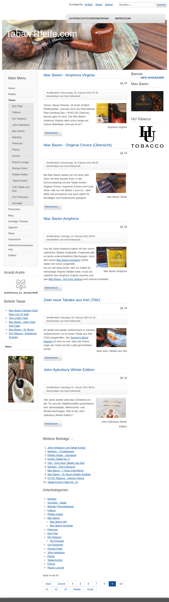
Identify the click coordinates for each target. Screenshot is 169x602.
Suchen (161, 4)
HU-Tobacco (19, 118)
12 (56, 589)
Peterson (17, 143)
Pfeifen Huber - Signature (61, 455)
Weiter (77, 589)
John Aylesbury (21, 124)
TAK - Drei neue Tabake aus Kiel (65, 462)
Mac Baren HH (58, 521)
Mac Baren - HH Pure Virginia (65, 279)
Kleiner (109, 4)
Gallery (12, 255)
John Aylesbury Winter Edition (69, 370)
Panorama (14, 209)
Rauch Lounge (20, 162)
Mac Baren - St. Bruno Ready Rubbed (69, 474)
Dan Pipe (17, 106)
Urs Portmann (20, 197)
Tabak (11, 100)
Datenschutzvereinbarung (89, 18)
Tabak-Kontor (19, 180)
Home (11, 88)
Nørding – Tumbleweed (60, 451)
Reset (99, 4)
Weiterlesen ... (53, 132)
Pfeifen (12, 94)
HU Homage (57, 540)
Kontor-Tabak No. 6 (58, 458)
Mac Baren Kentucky (68, 260)
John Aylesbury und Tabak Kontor (66, 447)
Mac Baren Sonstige (61, 525)
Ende (90, 589)
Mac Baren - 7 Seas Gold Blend (65, 470)
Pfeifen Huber (20, 174)
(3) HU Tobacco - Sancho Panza (65, 478)
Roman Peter (19, 168)
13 (65, 589)
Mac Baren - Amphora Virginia (69, 75)
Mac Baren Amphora (61, 218)
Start (48, 583)
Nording (51, 498)
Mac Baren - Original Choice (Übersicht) (78, 145)
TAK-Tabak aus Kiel (21, 189)
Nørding (16, 137)
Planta (15, 149)
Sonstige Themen (18, 221)
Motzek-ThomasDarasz (60, 506)
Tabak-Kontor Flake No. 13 (62, 482)
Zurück (61, 583)
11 (46, 589)
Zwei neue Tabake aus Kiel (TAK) (72, 300)
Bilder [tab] (8, 346)
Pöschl (16, 155)
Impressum (123, 18)
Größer (89, 4)
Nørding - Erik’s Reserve (61, 466)
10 (121, 583)
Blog (10, 215)
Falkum (16, 112)
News (11, 233)
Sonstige (17, 203)
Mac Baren (18, 131)
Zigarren (13, 227)
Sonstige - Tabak (56, 502)
